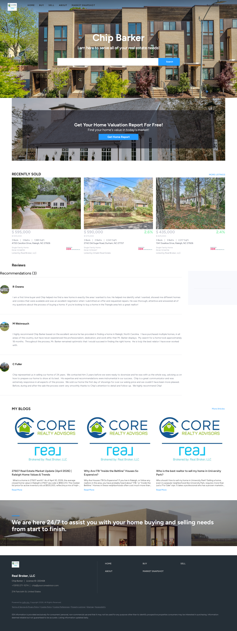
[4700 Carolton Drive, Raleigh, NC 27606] (46, 203)
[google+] (51, 622)
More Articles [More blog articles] (218, 409)
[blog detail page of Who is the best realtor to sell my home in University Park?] (190, 454)
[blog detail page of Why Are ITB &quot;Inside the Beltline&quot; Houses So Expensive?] (118, 454)
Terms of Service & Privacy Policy (25, 607)
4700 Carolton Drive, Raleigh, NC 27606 (31, 243)
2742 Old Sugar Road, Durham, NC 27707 (104, 243)
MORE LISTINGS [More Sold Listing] (217, 174)
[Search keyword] (107, 62)
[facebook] (15, 622)
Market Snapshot (83, 5)
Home (31, 5)
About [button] (63, 5)
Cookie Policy (46, 607)
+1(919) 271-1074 (20, 585)
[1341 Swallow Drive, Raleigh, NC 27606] (190, 203)
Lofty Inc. (26, 602)
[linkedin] (24, 622)
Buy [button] (41, 5)
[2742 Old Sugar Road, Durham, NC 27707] (118, 203)
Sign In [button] (227, 5)
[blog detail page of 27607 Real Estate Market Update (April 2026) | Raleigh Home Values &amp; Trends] (46, 454)
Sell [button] (51, 5)
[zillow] (33, 622)
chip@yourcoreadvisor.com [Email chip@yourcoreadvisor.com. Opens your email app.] (45, 585)
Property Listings (78, 607)
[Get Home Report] (118, 137)
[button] (12, 7)
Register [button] (212, 5)
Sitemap (90, 607)
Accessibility (100, 607)
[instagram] (42, 622)
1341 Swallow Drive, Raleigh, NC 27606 (174, 243)
